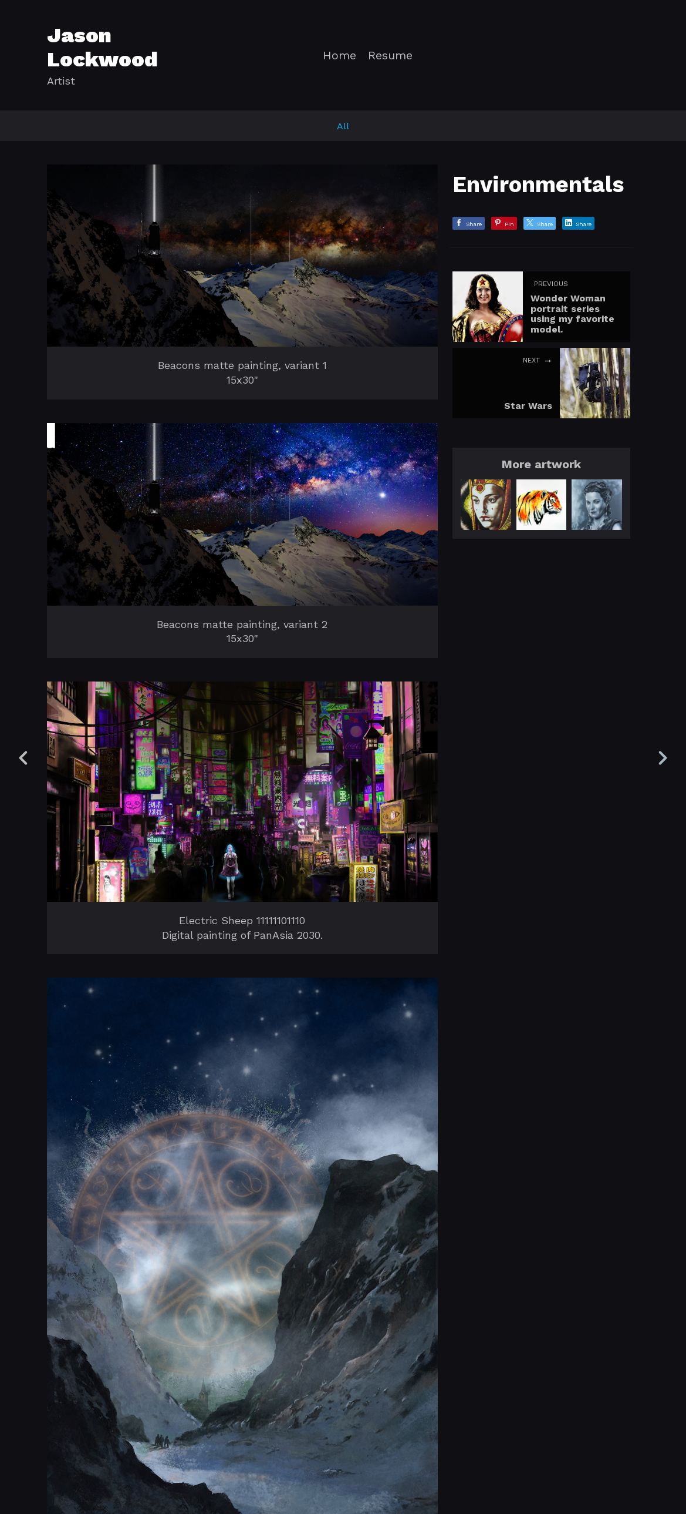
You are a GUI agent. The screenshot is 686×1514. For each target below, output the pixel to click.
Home (339, 55)
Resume (390, 55)
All (343, 126)
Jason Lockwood (102, 47)
